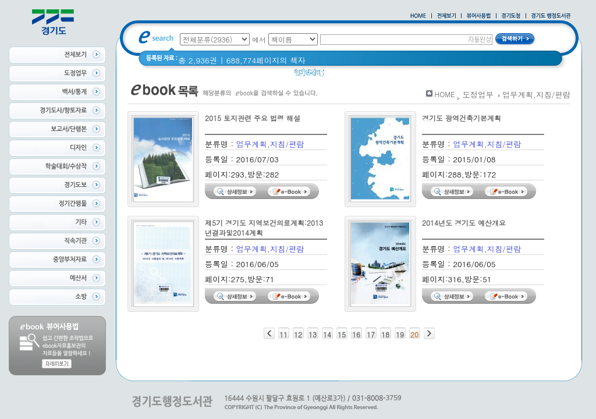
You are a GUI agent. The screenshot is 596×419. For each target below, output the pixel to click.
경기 (403, 75)
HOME (445, 94)
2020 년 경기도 (359, 75)
